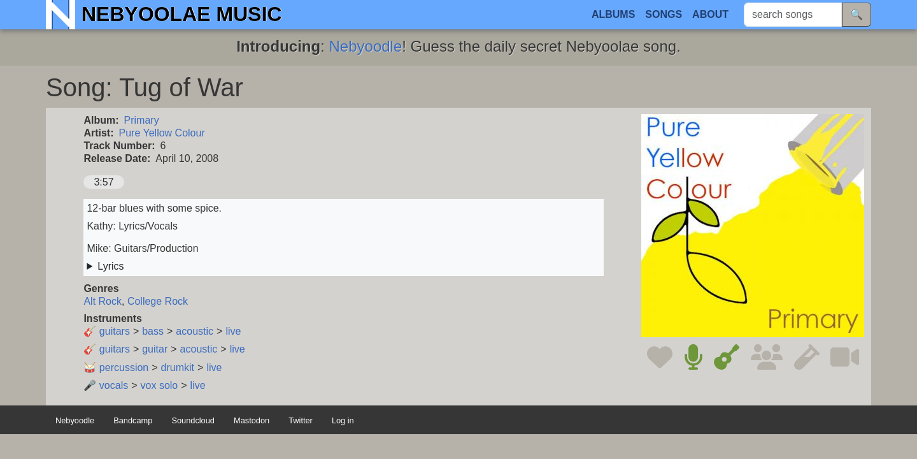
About (710, 14)
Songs (663, 14)
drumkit (177, 367)
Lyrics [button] (110, 266)
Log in (343, 420)
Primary (141, 120)
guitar (154, 349)
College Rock (157, 301)
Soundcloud (193, 420)
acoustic (194, 331)
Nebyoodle (365, 46)
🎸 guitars (106, 331)
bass (153, 331)
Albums (613, 14)
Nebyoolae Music (182, 14)
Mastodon (251, 420)
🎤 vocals (105, 385)
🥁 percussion (115, 367)
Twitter (300, 420)
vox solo (159, 385)
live (233, 331)
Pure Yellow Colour (162, 132)
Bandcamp (132, 420)
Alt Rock (102, 301)
